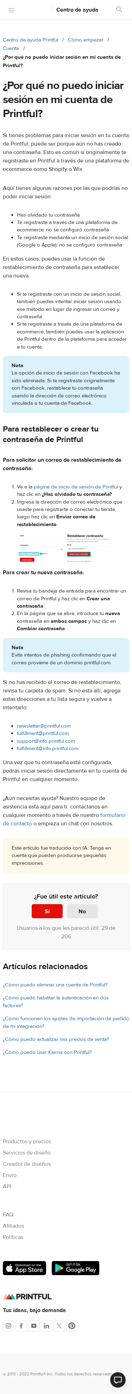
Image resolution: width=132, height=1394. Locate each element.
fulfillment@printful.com (43, 733)
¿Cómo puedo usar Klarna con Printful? (47, 1052)
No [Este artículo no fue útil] (82, 911)
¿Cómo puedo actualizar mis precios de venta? (56, 1039)
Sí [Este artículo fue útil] (47, 911)
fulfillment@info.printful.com (47, 748)
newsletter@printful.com (44, 726)
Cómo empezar (85, 40)
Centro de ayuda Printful (30, 40)
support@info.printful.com (46, 741)
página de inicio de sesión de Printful (76, 487)
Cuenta (11, 48)
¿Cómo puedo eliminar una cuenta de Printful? (55, 984)
